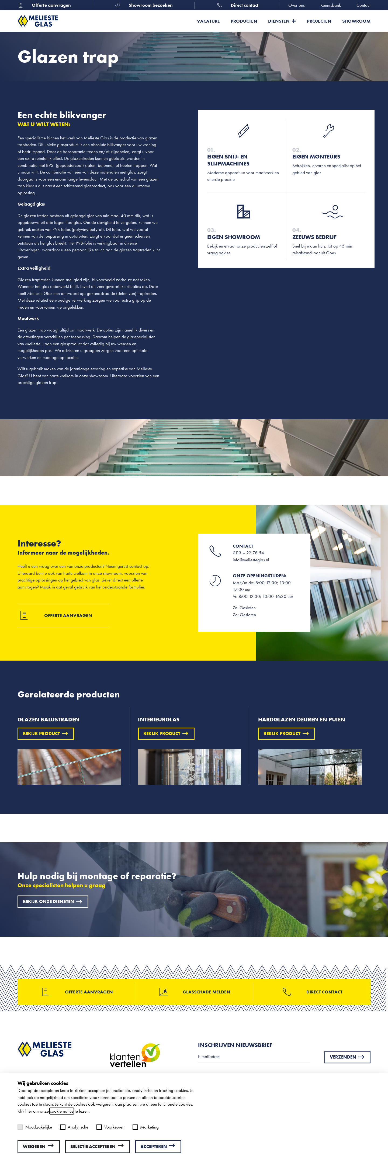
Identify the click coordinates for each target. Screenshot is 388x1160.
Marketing (146, 1127)
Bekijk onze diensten (53, 901)
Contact (363, 5)
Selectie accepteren (97, 1146)
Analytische (74, 1127)
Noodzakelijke (35, 1127)
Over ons (296, 5)
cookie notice (62, 1111)
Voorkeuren (110, 1127)
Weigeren (38, 1146)
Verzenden (347, 1057)
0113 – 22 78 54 (248, 553)
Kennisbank (330, 5)
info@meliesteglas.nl (251, 560)
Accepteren (158, 1146)
